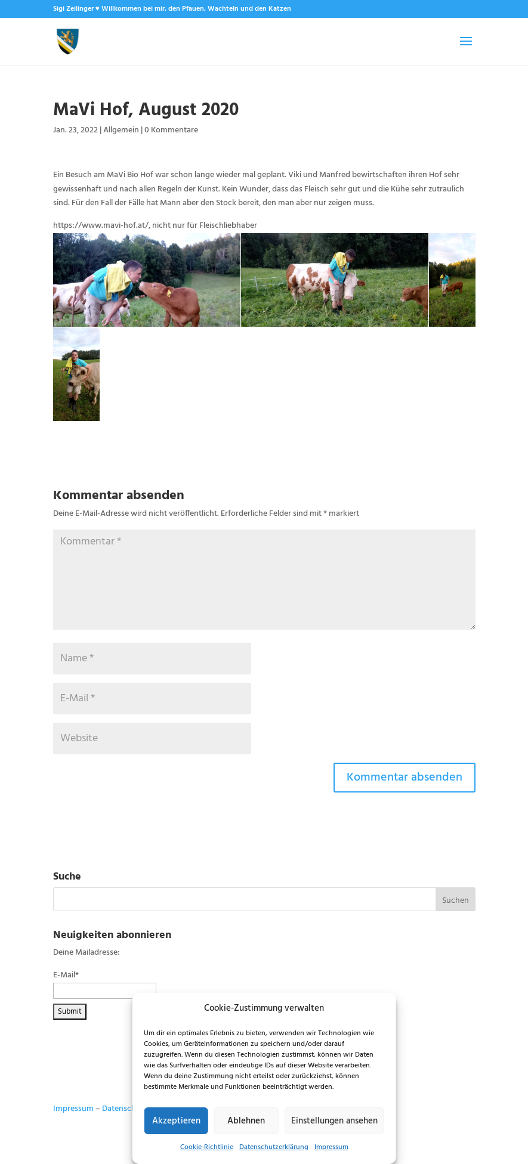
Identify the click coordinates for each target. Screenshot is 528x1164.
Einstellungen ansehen (334, 1121)
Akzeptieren (176, 1121)
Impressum (331, 1147)
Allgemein (121, 130)
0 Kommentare (171, 130)
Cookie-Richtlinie (206, 1147)
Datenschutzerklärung (273, 1147)
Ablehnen (246, 1121)
